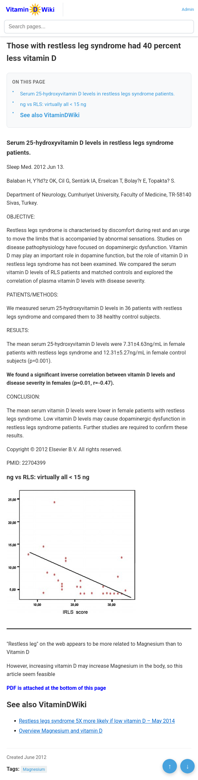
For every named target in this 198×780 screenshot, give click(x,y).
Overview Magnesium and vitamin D (60, 731)
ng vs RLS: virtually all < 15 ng (53, 104)
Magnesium (34, 769)
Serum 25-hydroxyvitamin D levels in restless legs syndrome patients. (97, 94)
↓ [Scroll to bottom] (187, 766)
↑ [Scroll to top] (169, 766)
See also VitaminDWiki (50, 115)
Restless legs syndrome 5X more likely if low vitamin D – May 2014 (97, 721)
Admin (188, 9)
